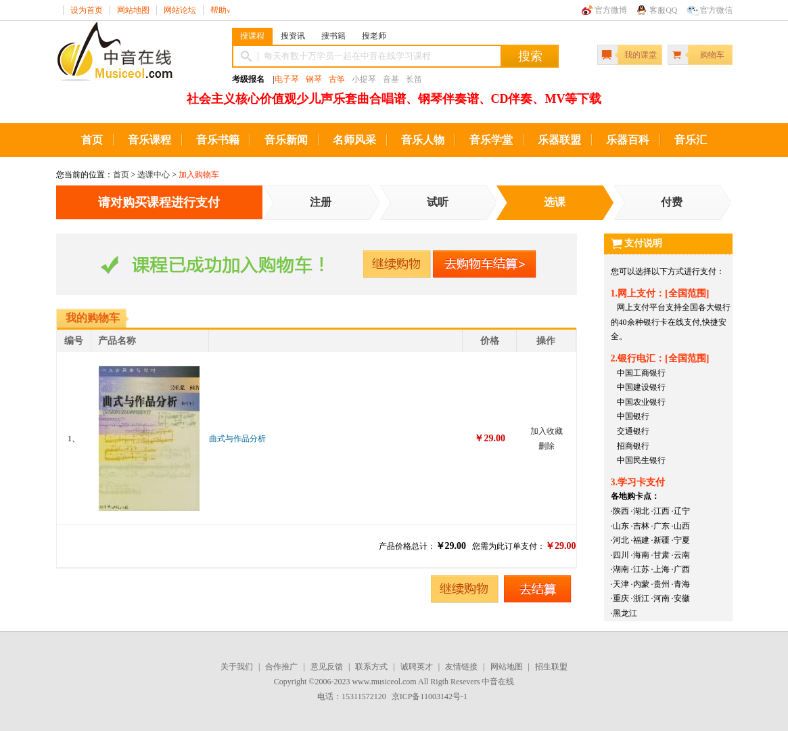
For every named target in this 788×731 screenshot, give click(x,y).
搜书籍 (333, 36)
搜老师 (374, 36)
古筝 (337, 79)
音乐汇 (690, 140)
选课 (554, 202)
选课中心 (153, 174)
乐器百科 (627, 140)
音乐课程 (149, 140)
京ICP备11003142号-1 (429, 696)
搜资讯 (293, 36)
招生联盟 (551, 666)
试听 (437, 202)
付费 (671, 202)
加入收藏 (546, 431)
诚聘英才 (416, 666)
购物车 (712, 55)
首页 (92, 140)
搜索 (530, 56)
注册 (320, 202)
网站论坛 (180, 10)
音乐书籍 (217, 140)
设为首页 (86, 10)
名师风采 (354, 140)
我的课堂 (640, 55)
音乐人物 (422, 140)
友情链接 (461, 666)
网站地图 (133, 10)
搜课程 (252, 36)
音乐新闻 (286, 140)
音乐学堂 (491, 140)
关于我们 (237, 666)
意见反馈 (326, 666)
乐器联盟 (559, 140)
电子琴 (287, 79)
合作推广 (281, 666)
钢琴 (314, 79)
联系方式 (371, 666)
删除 (546, 446)
